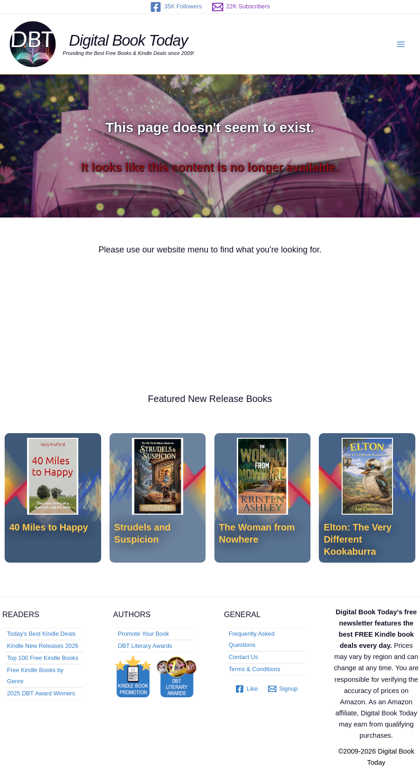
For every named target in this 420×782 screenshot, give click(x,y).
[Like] (246, 688)
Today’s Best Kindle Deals (41, 633)
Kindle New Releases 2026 (42, 645)
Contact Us (243, 656)
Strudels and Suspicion (142, 533)
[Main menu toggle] (401, 44)
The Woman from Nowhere (257, 533)
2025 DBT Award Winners (41, 693)
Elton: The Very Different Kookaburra (358, 539)
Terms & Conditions (255, 669)
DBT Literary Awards (145, 645)
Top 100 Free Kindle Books (42, 657)
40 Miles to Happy (48, 527)
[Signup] (283, 688)
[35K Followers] (176, 7)
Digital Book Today (128, 40)
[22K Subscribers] (241, 7)
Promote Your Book (143, 633)
